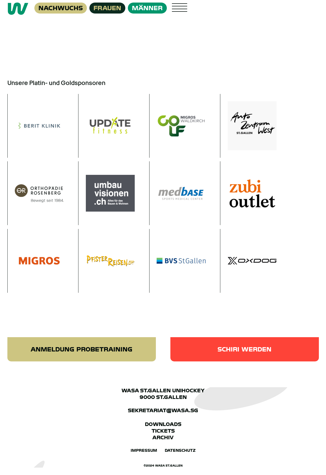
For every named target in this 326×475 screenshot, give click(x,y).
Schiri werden (244, 349)
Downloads (163, 424)
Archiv (163, 437)
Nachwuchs (60, 8)
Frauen (107, 8)
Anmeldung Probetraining (81, 349)
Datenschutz (180, 450)
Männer (147, 8)
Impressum (144, 450)
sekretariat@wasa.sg (163, 410)
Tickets (163, 431)
